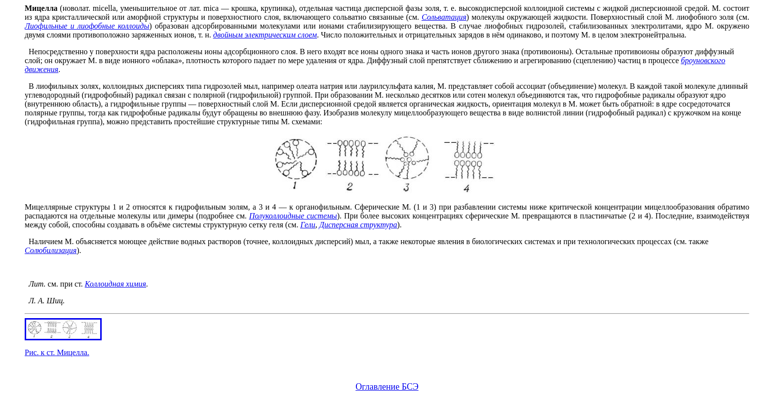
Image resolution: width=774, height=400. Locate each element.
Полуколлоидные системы (293, 216)
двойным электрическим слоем (265, 35)
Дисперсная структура (358, 224)
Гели (307, 224)
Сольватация (444, 17)
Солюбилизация (51, 250)
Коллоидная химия (115, 284)
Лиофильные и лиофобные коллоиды (87, 26)
